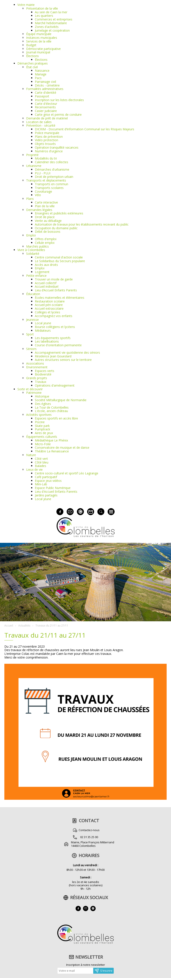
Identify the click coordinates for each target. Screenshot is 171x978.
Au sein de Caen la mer (51, 12)
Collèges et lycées (47, 312)
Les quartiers (44, 16)
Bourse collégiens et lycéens (55, 327)
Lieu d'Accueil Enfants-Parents (56, 491)
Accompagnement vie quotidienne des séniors (67, 352)
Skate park (42, 426)
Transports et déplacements (46, 180)
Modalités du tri (46, 158)
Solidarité (32, 253)
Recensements (45, 107)
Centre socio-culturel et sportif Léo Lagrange (66, 473)
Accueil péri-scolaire (49, 305)
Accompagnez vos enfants (53, 316)
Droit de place (45, 217)
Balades (40, 466)
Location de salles (39, 122)
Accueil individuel (46, 286)
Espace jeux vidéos (48, 481)
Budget (31, 45)
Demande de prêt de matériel (47, 118)
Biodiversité (43, 374)
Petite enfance (36, 275)
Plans (30, 199)
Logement (42, 272)
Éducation (33, 294)
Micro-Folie (43, 444)
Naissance (42, 70)
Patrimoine (34, 393)
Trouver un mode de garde (54, 279)
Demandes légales (39, 210)
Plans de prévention (49, 136)
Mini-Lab (41, 484)
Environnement (36, 367)
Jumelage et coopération (52, 30)
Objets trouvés (45, 144)
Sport (30, 334)
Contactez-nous (89, 830)
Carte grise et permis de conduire (58, 114)
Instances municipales (41, 38)
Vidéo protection (46, 140)
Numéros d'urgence (49, 151)
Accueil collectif (45, 283)
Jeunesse (32, 320)
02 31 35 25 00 (89, 837)
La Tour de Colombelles (52, 407)
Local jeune (43, 323)
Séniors (31, 349)
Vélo (38, 195)
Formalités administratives (44, 89)
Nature (31, 455)
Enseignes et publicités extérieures (59, 213)
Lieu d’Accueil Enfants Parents (56, 290)
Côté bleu (41, 462)
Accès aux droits (46, 265)
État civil (32, 67)
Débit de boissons (47, 231)
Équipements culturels (41, 437)
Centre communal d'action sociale (59, 257)
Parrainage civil (45, 82)
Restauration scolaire (50, 301)
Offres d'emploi (45, 239)
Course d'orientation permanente (58, 345)
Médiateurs (43, 330)
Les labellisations (47, 341)
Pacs (38, 78)
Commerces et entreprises (53, 19)
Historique (42, 396)
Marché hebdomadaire (51, 23)
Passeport (42, 96)
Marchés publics (37, 246)
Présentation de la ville (42, 8)
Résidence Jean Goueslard (53, 356)
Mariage (40, 74)
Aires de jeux (44, 433)
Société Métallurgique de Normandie (60, 400)
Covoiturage (43, 191)
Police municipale (47, 133)
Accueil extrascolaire (49, 308)
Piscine (40, 422)
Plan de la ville (45, 206)
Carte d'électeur (46, 104)
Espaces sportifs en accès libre (56, 418)
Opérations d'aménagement (54, 385)
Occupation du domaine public (56, 228)
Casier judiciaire (46, 111)
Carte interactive (46, 202)
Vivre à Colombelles (31, 250)
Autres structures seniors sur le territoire (63, 360)
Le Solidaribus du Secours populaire (60, 261)
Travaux (40, 382)
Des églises (43, 404)
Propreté (32, 155)
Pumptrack (42, 429)
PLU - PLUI (42, 173)
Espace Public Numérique (53, 488)
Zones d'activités (47, 27)
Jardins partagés (46, 495)
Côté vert (41, 459)
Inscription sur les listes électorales (59, 100)
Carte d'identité (45, 92)
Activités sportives (39, 415)
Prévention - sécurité (40, 125)
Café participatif (46, 477)
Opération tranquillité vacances (56, 147)
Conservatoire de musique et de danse (62, 447)
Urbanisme (33, 166)
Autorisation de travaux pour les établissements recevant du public (82, 224)
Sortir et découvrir (30, 389)
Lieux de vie (34, 469)
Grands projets (36, 378)
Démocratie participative (43, 49)
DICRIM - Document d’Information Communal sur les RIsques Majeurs (84, 129)
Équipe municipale (38, 34)
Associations (35, 363)
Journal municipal (38, 52)
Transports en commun (51, 184)
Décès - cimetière (47, 85)
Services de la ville (38, 41)
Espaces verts (44, 371)
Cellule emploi (44, 243)
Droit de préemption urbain (54, 177)
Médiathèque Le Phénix (51, 440)
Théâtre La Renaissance (52, 451)
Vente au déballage (48, 221)
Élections (32, 56)
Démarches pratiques (32, 63)
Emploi (31, 235)
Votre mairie (26, 5)
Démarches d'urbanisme (52, 169)
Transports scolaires (49, 188)
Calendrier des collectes (51, 162)
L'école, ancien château (51, 411)
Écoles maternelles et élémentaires (59, 297)
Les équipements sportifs (53, 338)
